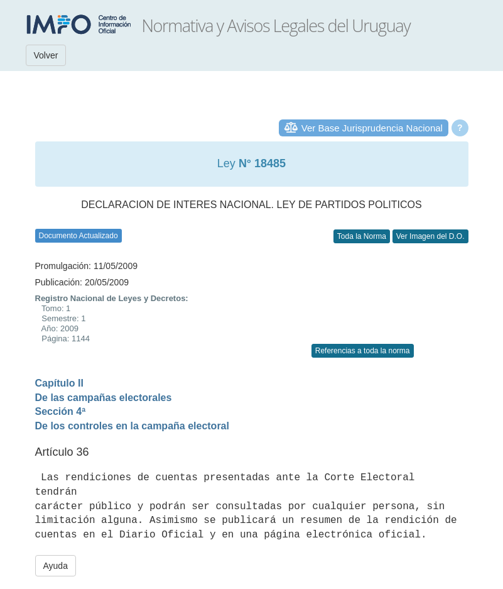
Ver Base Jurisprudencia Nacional (372, 128)
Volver (46, 55)
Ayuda (55, 566)
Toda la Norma (361, 236)
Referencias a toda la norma (362, 350)
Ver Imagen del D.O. (430, 236)
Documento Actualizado (78, 235)
